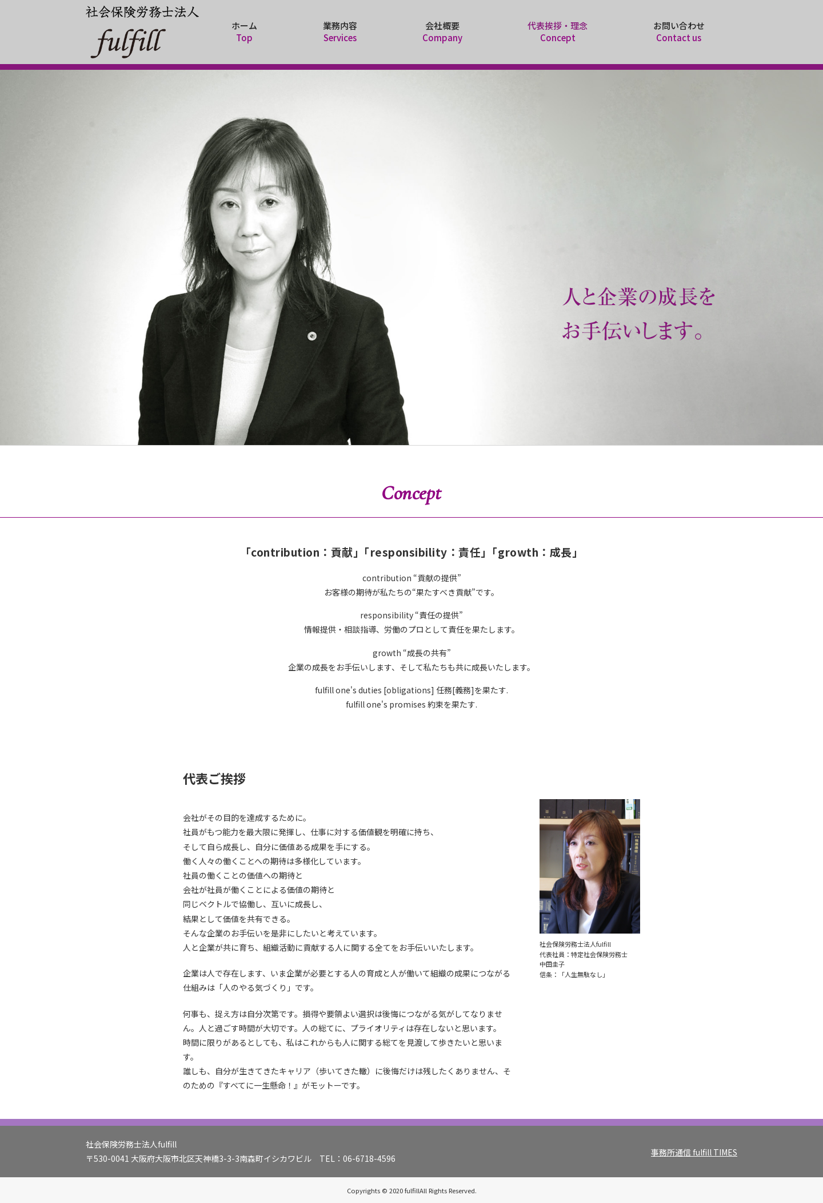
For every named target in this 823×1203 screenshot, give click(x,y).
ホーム (244, 31)
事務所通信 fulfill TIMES (694, 1152)
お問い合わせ (679, 31)
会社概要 (442, 31)
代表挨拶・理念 (557, 31)
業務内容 (339, 31)
